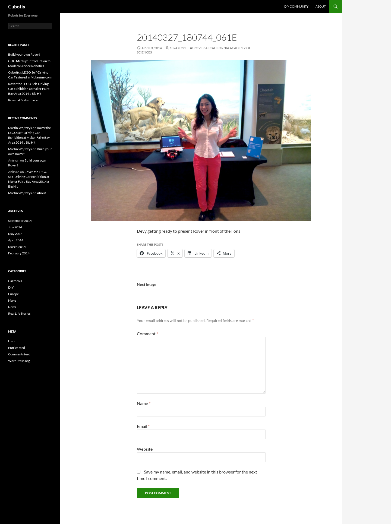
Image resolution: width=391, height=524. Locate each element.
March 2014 (17, 247)
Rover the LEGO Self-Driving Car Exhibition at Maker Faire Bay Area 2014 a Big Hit (28, 89)
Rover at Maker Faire (23, 100)
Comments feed (19, 354)
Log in (12, 341)
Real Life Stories (19, 313)
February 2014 (19, 253)
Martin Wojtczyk (20, 128)
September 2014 (20, 221)
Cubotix (17, 7)
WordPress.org (19, 361)
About (321, 6)
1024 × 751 (178, 48)
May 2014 (15, 234)
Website (145, 449)
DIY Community (296, 6)
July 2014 (15, 227)
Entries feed (16, 348)
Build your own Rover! (24, 54)
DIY (11, 287)
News (12, 307)
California (15, 281)
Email (143, 426)
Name (143, 403)
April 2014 (15, 240)
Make (12, 300)
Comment (147, 333)
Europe (13, 294)
